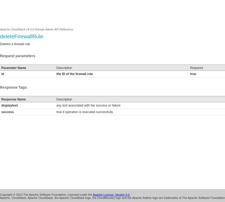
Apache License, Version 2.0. (111, 194)
